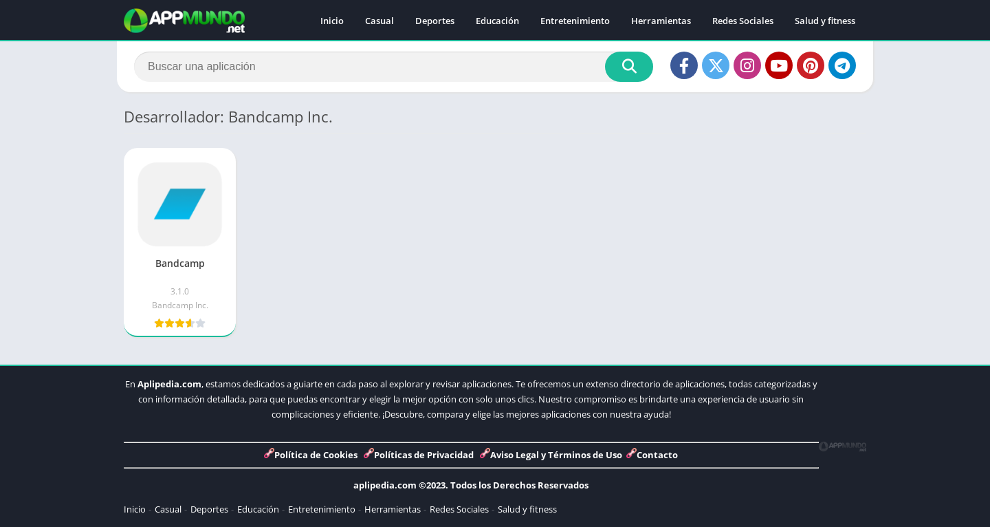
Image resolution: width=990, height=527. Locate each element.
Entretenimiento (575, 20)
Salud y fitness (825, 20)
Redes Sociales (742, 20)
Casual (379, 20)
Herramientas (661, 20)
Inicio (332, 20)
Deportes (434, 20)
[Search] (393, 67)
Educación (497, 20)
